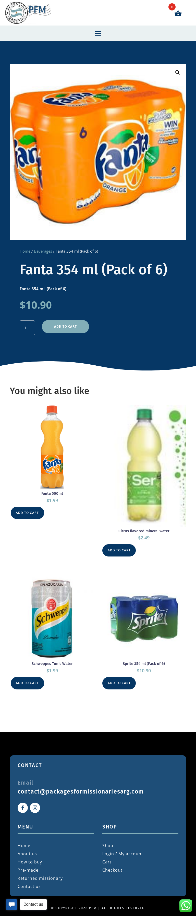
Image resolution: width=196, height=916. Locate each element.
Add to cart (65, 324)
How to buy (30, 858)
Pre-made (28, 866)
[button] (177, 72)
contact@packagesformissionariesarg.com (81, 787)
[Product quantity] (27, 327)
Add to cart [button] (28, 510)
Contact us (29, 883)
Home (25, 251)
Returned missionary (40, 874)
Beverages (43, 251)
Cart (107, 858)
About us (27, 850)
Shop (107, 842)
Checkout (112, 866)
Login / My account (122, 850)
